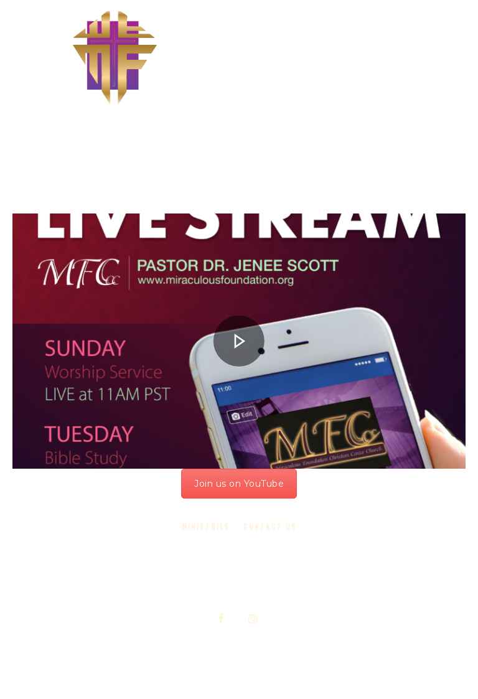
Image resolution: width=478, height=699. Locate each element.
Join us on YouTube (239, 483)
